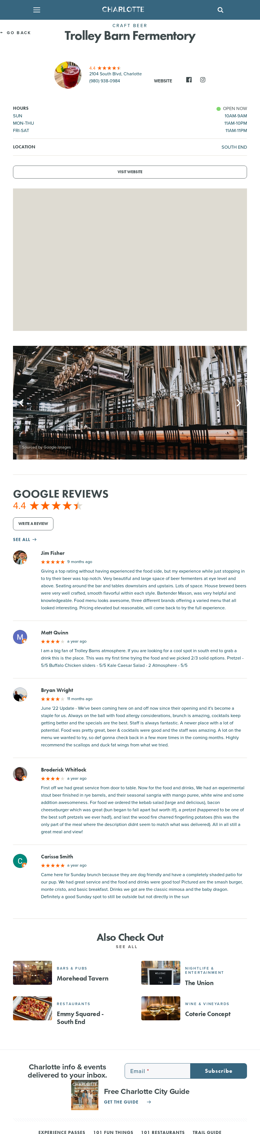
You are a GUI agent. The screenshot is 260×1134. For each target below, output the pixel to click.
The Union (199, 983)
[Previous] (22, 403)
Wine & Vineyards (207, 1003)
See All (130, 947)
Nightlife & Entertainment (204, 970)
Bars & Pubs (72, 968)
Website (163, 81)
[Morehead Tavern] (32, 972)
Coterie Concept (207, 1014)
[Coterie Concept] (160, 1008)
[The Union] (160, 972)
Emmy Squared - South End (80, 1018)
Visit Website (130, 172)
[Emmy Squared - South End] (32, 1008)
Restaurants (74, 1003)
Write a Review (33, 523)
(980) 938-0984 (104, 81)
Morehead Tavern (82, 978)
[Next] (238, 403)
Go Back (15, 33)
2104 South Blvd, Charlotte (115, 74)
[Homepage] (128, 10)
